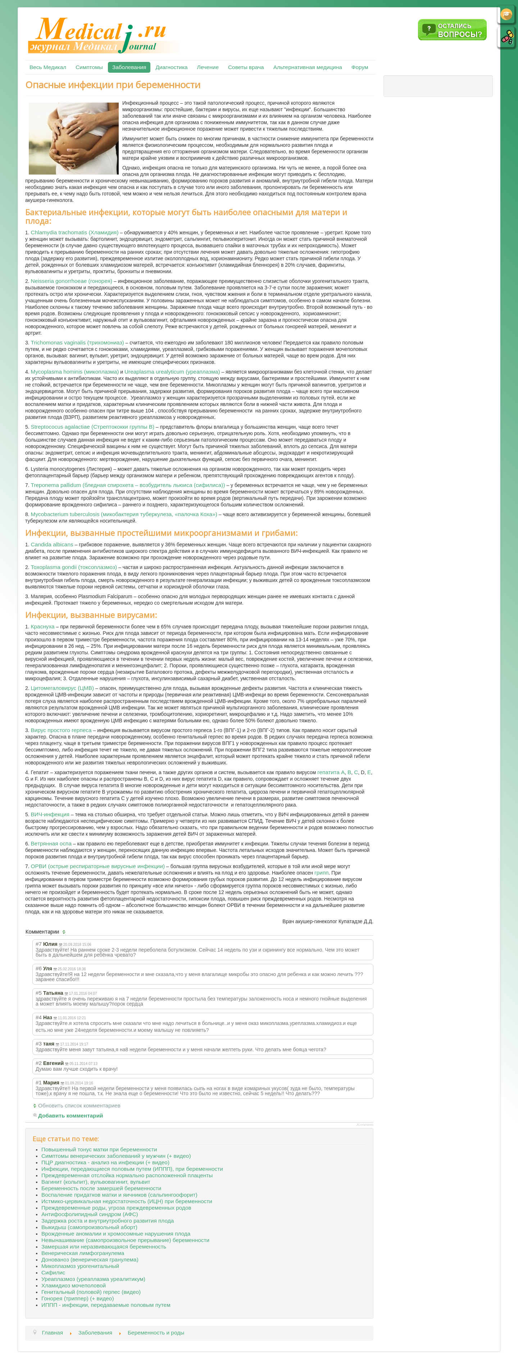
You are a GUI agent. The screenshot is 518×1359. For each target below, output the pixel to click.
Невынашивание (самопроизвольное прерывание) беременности (125, 1240)
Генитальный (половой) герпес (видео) (91, 1292)
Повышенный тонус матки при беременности (99, 1149)
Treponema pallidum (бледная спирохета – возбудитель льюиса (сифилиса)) (128, 485)
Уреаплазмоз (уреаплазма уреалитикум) (93, 1279)
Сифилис (53, 1272)
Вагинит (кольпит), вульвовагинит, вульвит (95, 1182)
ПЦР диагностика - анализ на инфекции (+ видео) (105, 1162)
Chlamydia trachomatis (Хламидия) (75, 232)
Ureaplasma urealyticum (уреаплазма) (172, 372)
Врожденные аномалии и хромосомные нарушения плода (115, 1234)
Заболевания (129, 67)
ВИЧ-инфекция (50, 814)
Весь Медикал (47, 67)
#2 (39, 1063)
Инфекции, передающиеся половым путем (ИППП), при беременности (132, 1169)
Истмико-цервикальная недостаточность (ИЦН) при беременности (126, 1201)
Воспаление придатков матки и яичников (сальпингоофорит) (119, 1195)
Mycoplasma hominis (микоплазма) (75, 372)
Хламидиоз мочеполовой (73, 1285)
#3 (39, 1043)
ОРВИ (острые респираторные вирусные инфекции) (98, 866)
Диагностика (171, 67)
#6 (39, 968)
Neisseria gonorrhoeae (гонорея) (72, 281)
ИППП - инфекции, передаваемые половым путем (106, 1305)
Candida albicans (52, 544)
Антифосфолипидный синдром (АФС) (89, 1214)
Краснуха (43, 626)
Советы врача (246, 67)
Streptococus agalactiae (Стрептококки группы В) (93, 427)
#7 (39, 944)
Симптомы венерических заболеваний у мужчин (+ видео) (116, 1156)
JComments (364, 1125)
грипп (321, 873)
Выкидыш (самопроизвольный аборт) (89, 1227)
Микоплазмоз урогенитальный (80, 1266)
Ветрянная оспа (51, 843)
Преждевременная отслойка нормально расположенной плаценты (127, 1175)
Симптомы (89, 67)
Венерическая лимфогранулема (82, 1253)
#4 (39, 1017)
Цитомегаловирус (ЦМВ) (62, 688)
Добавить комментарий (70, 1115)
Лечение (208, 67)
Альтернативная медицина (307, 67)
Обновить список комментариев (79, 1105)
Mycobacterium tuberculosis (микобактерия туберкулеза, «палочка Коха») (124, 514)
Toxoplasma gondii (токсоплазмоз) (74, 567)
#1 (39, 1082)
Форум (359, 67)
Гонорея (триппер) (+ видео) (77, 1298)
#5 (39, 993)
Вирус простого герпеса (61, 730)
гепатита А (331, 772)
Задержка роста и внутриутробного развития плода (107, 1221)
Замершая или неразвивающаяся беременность (103, 1246)
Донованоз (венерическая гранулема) (89, 1259)
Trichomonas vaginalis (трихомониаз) (77, 342)
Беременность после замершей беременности (101, 1188)
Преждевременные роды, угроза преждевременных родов (116, 1208)
